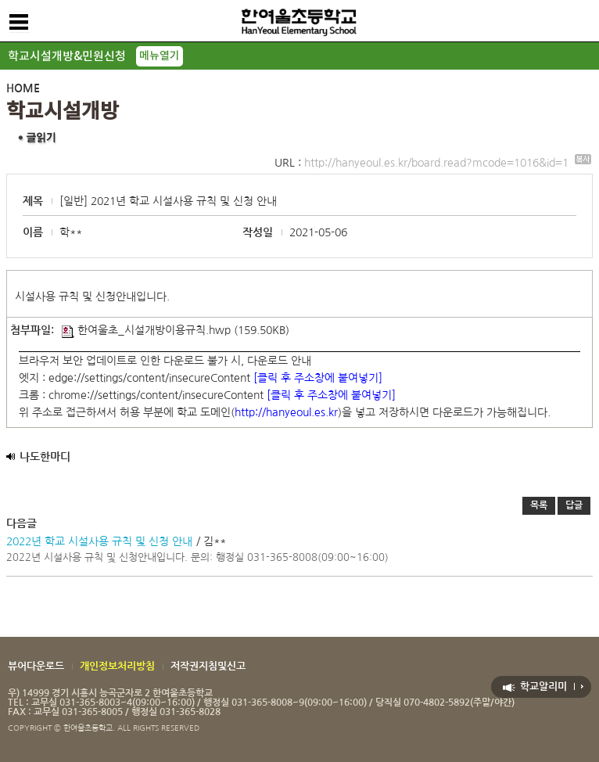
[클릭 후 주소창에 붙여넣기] (317, 377)
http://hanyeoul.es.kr (286, 412)
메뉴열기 (159, 56)
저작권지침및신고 (208, 666)
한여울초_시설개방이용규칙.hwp (146, 330)
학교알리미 (543, 686)
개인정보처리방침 (117, 666)
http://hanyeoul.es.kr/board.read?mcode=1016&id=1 (447, 162)
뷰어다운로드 (36, 666)
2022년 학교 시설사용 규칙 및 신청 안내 (99, 541)
